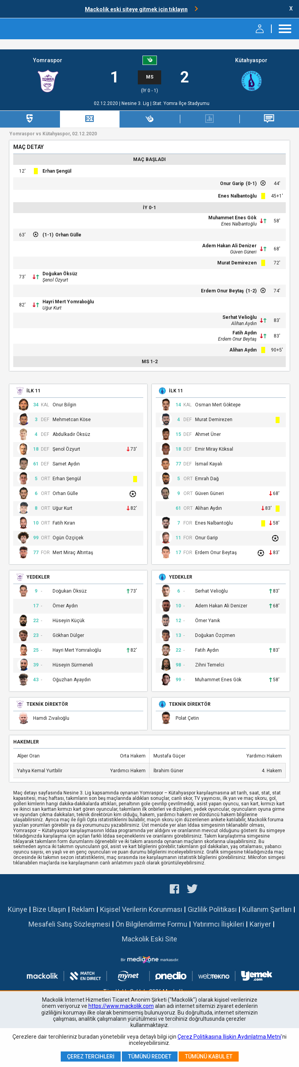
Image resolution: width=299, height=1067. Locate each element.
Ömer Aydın (65, 606)
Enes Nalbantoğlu (237, 196)
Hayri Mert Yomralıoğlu (68, 301)
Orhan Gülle (68, 235)
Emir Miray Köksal (214, 449)
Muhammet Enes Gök (232, 217)
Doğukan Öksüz (59, 273)
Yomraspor (47, 60)
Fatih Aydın (244, 333)
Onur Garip (232, 183)
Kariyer (260, 924)
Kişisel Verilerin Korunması (141, 909)
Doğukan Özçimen (215, 635)
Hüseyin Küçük (68, 620)
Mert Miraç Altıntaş (73, 552)
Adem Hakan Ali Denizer (229, 245)
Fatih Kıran (64, 523)
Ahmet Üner (208, 434)
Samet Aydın (66, 464)
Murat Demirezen (237, 263)
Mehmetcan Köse (72, 419)
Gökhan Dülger (68, 635)
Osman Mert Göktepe (218, 405)
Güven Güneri (243, 252)
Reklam (83, 909)
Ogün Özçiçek (68, 537)
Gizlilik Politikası (212, 909)
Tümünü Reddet (149, 1056)
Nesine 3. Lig (135, 103)
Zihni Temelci (209, 665)
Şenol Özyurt (55, 280)
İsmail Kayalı (208, 464)
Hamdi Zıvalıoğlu (51, 718)
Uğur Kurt (52, 308)
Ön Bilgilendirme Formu (151, 924)
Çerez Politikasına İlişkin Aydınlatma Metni (229, 1037)
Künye (17, 909)
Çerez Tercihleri (90, 1056)
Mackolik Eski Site (149, 939)
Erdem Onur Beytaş (222, 291)
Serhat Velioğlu (239, 317)
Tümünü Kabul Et (208, 1056)
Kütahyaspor (251, 60)
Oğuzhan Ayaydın (72, 679)
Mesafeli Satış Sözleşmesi (69, 924)
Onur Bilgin (64, 405)
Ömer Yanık (207, 620)
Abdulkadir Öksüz (71, 434)
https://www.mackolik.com (121, 1006)
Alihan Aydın (244, 323)
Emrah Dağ (207, 478)
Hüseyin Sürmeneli (73, 665)
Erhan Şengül (56, 171)
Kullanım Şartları (267, 909)
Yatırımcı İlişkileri (218, 924)
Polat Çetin (187, 718)
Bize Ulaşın (49, 909)
